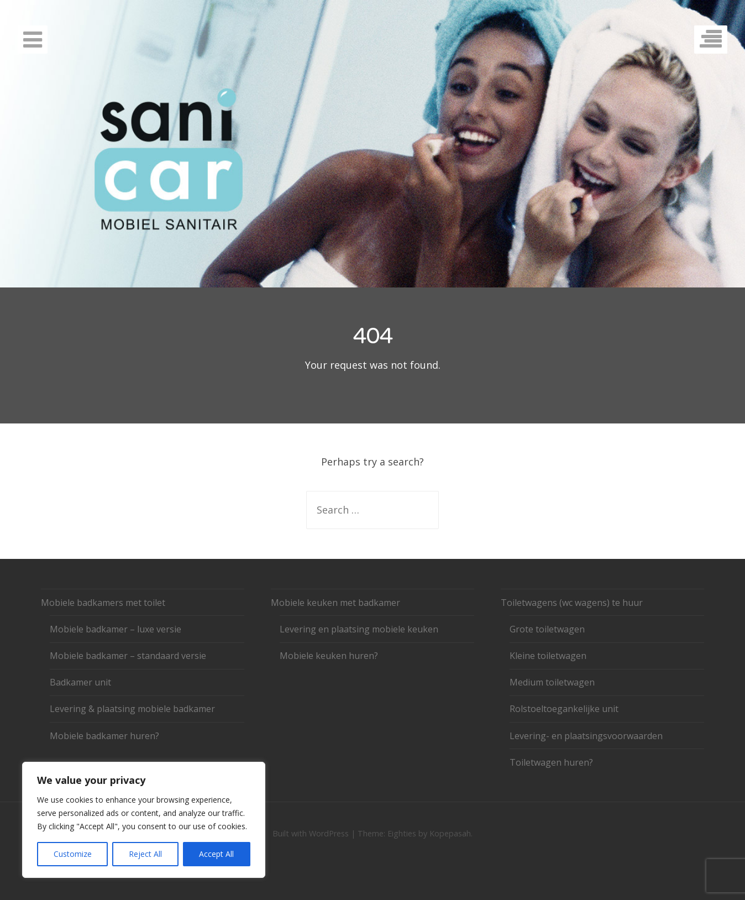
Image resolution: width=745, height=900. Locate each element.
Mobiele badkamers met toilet (103, 602)
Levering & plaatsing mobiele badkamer (132, 709)
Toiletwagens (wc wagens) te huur (572, 602)
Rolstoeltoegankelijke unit (564, 709)
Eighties (401, 833)
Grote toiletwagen (547, 629)
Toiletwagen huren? (551, 762)
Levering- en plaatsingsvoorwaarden (586, 736)
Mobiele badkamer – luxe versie (115, 629)
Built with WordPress (310, 833)
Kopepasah (450, 833)
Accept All (216, 854)
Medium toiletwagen (552, 682)
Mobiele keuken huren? (329, 656)
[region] (143, 820)
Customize (73, 854)
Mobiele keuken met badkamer (335, 602)
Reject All (145, 854)
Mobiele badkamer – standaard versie (128, 656)
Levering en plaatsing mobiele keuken (359, 629)
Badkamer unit (80, 682)
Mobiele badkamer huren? (104, 736)
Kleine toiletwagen (548, 656)
